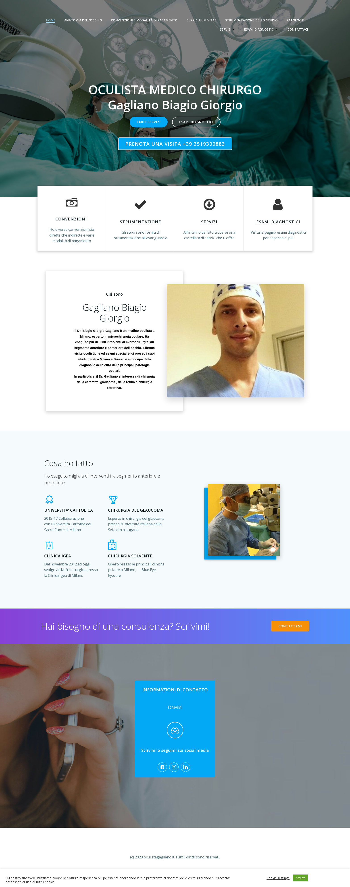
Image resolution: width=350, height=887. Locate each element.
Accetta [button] (300, 878)
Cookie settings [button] (278, 878)
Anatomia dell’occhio (83, 20)
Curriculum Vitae (201, 20)
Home (50, 20)
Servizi (227, 29)
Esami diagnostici (261, 29)
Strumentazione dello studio (251, 20)
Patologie (297, 20)
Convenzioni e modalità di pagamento (144, 20)
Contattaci (298, 29)
